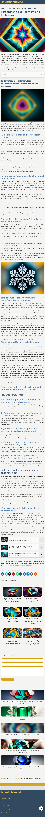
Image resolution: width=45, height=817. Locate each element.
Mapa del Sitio (4, 812)
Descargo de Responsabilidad (8, 809)
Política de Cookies (5, 805)
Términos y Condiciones (7, 802)
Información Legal (5, 798)
